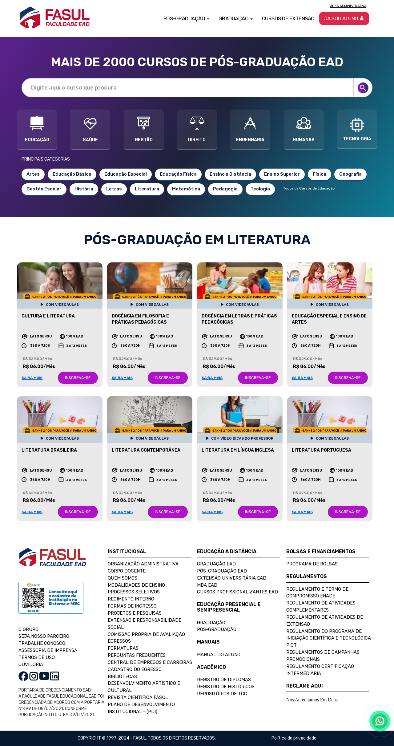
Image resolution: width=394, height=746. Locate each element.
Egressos (119, 641)
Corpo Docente (127, 571)
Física (319, 174)
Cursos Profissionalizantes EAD (237, 592)
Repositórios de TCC (222, 693)
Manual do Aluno (218, 654)
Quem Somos (122, 578)
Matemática (186, 189)
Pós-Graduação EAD (222, 571)
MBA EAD (207, 585)
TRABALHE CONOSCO (41, 643)
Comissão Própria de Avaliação (146, 634)
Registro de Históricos (226, 686)
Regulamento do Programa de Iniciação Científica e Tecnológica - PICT (330, 638)
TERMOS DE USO (36, 657)
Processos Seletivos (134, 592)
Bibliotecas (122, 676)
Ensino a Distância (230, 174)
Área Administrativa (348, 6)
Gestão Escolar (44, 189)
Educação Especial (125, 174)
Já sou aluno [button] (344, 18)
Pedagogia (225, 189)
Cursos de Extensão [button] (288, 18)
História (83, 189)
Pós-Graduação (216, 629)
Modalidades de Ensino (136, 585)
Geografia (350, 174)
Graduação (211, 622)
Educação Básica (72, 174)
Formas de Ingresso (132, 606)
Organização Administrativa (143, 564)
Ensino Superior (282, 174)
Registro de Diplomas (224, 679)
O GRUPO (28, 629)
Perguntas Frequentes (137, 655)
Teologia (260, 189)
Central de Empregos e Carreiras (150, 662)
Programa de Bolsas (312, 564)
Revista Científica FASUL (138, 697)
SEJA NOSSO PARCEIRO (43, 636)
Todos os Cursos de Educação (309, 188)
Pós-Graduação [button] (186, 18)
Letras (114, 189)
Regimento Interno (131, 599)
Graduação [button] (236, 18)
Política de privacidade (293, 738)
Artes (33, 174)
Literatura (147, 189)
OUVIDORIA (30, 664)
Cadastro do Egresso (135, 669)
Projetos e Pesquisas (135, 613)
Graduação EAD (216, 564)
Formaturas (123, 648)
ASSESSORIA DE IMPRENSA (47, 650)
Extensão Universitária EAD (231, 578)
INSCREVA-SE (78, 377)
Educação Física (178, 174)
